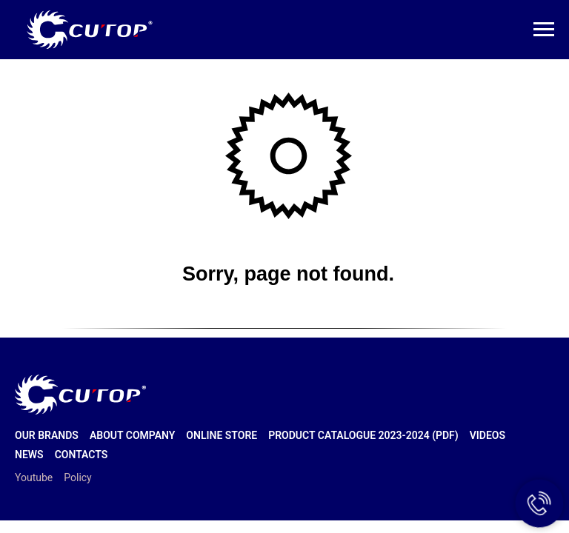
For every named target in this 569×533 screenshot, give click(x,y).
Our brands (47, 435)
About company (132, 435)
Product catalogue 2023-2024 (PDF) (363, 435)
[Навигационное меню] (543, 29)
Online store (221, 435)
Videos (487, 435)
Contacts (81, 454)
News (29, 454)
